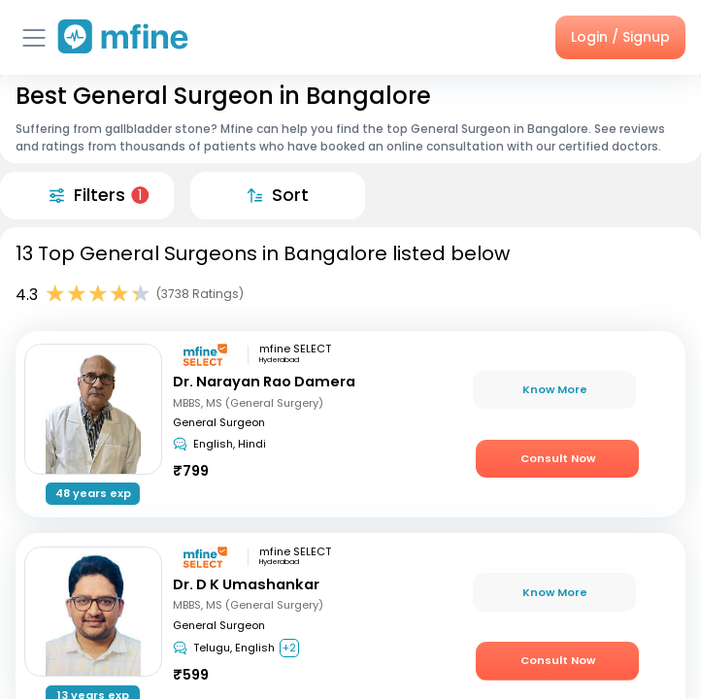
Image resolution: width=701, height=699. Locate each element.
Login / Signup (620, 37)
